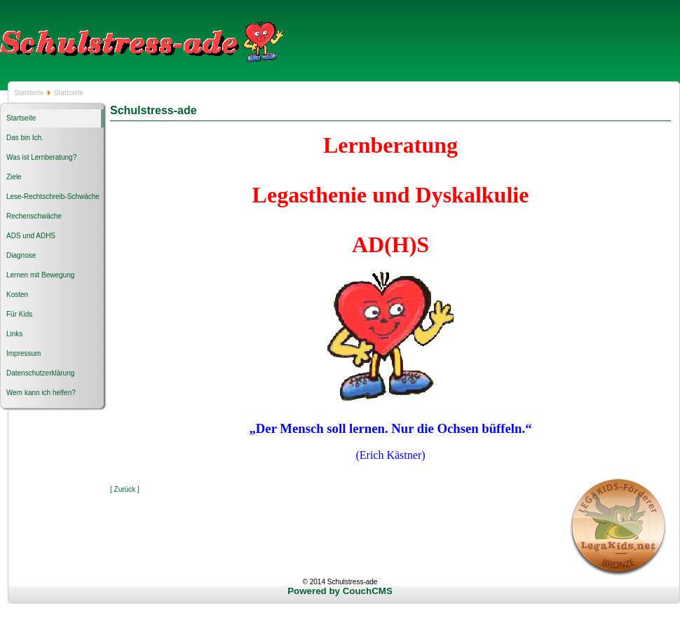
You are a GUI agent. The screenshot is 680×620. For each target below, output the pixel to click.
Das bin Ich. (24, 138)
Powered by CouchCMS (340, 591)
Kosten (17, 294)
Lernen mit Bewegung (40, 275)
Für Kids (19, 314)
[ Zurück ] (125, 489)
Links (14, 334)
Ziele (14, 177)
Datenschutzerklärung (40, 373)
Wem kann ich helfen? (41, 393)
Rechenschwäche (34, 216)
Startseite (30, 93)
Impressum (23, 353)
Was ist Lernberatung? (41, 157)
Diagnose (21, 255)
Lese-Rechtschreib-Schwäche (53, 196)
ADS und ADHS (30, 236)
